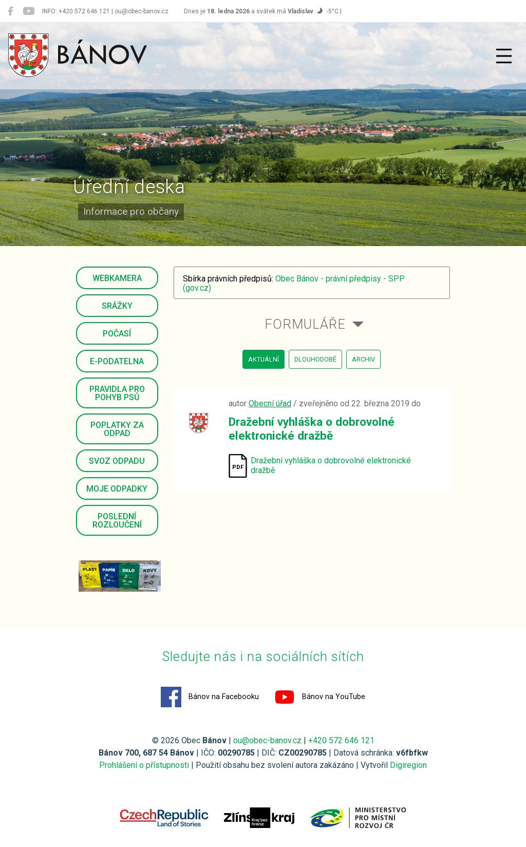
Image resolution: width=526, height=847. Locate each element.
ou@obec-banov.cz (267, 740)
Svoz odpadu (117, 461)
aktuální (263, 359)
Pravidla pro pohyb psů (117, 393)
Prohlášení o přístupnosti (144, 765)
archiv (363, 359)
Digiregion (408, 765)
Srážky (117, 306)
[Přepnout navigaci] (504, 56)
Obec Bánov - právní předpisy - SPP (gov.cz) (294, 283)
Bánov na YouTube (319, 697)
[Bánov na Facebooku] (10, 11)
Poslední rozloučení (117, 521)
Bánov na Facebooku (210, 697)
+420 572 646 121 (341, 740)
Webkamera (117, 278)
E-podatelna (117, 361)
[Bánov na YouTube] (28, 11)
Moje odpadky (116, 489)
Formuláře (305, 324)
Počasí (117, 333)
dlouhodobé (315, 359)
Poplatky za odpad (117, 429)
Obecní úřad (270, 403)
